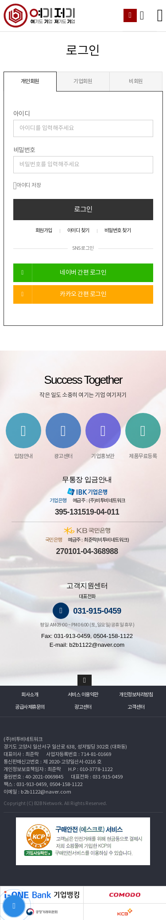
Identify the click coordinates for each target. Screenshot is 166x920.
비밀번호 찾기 (117, 230)
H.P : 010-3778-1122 (90, 769)
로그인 (83, 210)
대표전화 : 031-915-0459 (97, 777)
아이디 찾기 (78, 230)
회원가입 (43, 230)
